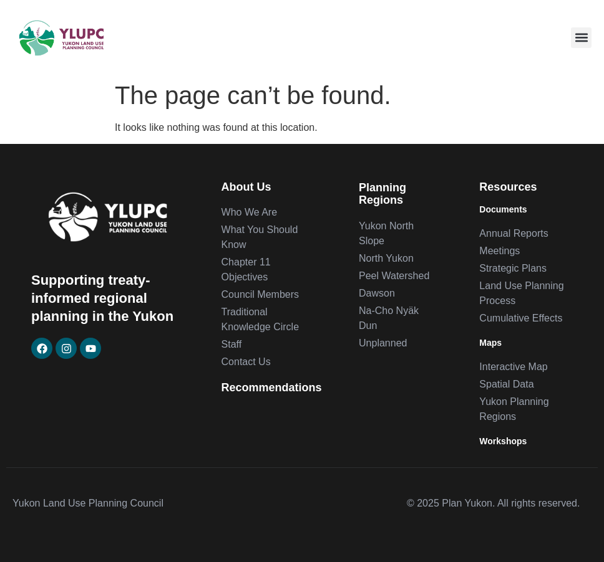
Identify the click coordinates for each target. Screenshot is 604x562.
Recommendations (272, 387)
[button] (581, 37)
